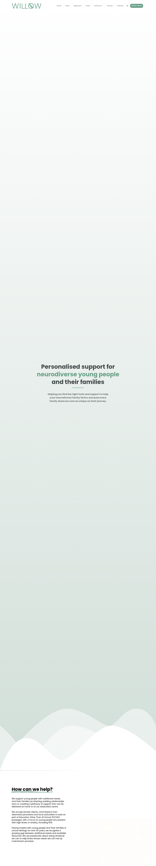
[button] (99, 5)
